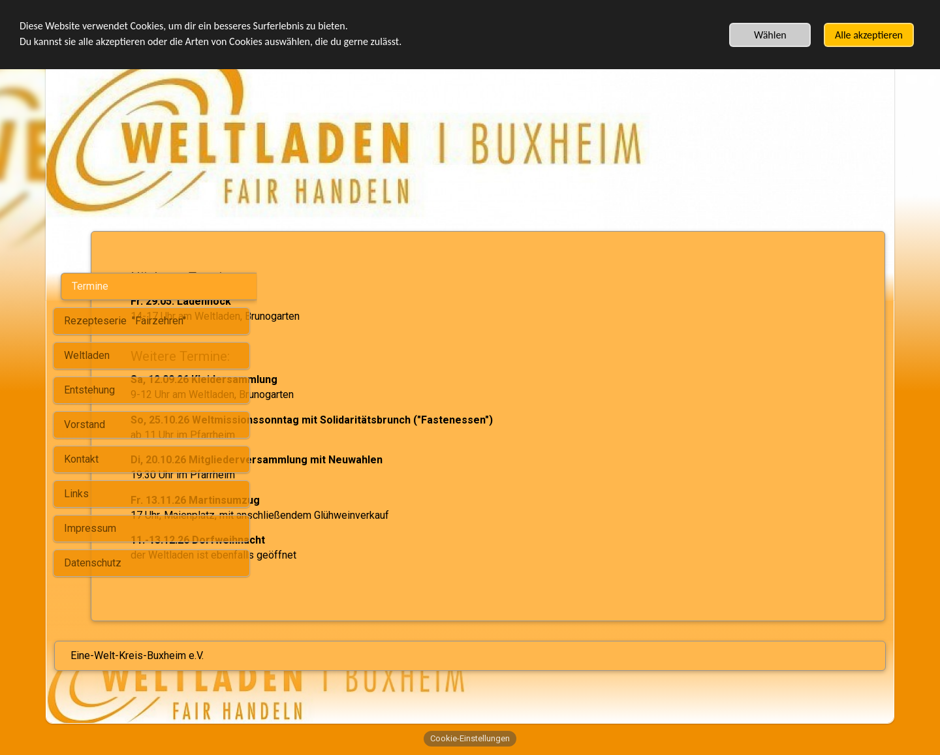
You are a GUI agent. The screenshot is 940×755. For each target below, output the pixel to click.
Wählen (770, 35)
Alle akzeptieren (869, 35)
